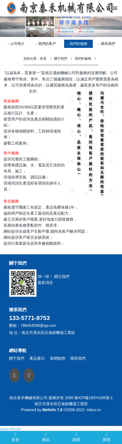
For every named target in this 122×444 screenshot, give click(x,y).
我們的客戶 (47, 44)
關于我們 (60, 58)
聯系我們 (108, 44)
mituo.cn (94, 410)
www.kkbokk (10, 429)
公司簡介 (17, 44)
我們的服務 (78, 44)
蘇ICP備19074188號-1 (94, 398)
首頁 (43, 58)
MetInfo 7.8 (52, 410)
